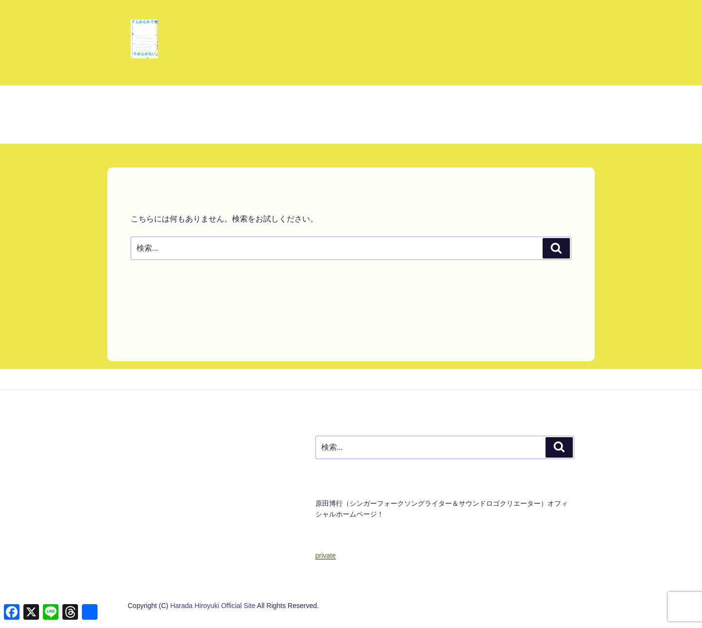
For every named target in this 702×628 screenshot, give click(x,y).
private (325, 555)
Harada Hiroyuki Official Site (213, 606)
